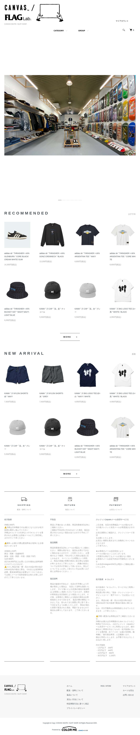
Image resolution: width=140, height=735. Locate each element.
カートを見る (128, 690)
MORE (67, 337)
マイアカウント (122, 21)
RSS (102, 686)
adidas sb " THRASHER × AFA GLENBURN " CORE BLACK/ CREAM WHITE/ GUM (16, 256)
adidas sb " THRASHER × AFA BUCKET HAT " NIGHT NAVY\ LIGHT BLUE (16, 312)
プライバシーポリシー (76, 708)
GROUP (81, 31)
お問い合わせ (128, 695)
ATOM (108, 686)
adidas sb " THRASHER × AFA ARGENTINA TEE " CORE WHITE (123, 256)
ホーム (69, 686)
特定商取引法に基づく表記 (78, 704)
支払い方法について (75, 699)
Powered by (70, 728)
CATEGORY (59, 31)
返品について (72, 695)
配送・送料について (75, 690)
